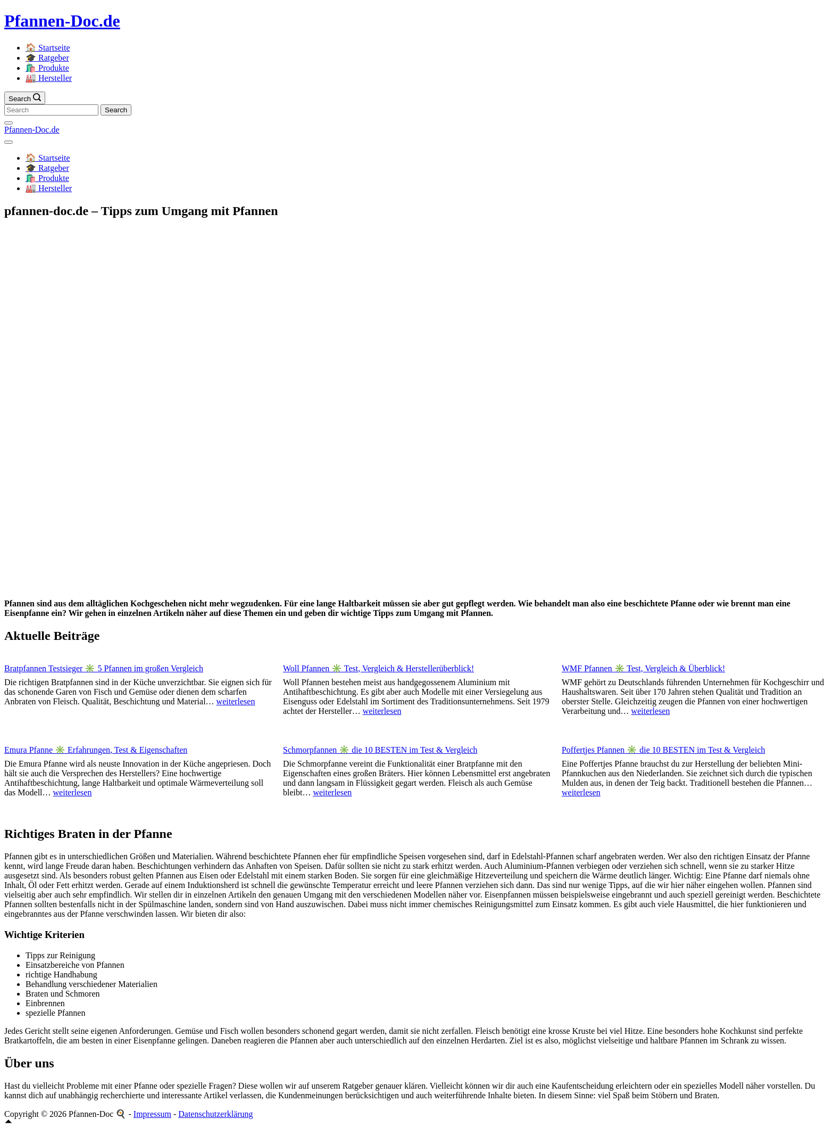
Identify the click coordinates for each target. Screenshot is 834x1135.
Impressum (152, 1113)
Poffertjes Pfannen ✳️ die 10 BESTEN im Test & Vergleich (663, 749)
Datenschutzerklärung (215, 1113)
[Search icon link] (24, 98)
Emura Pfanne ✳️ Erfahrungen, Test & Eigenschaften (95, 749)
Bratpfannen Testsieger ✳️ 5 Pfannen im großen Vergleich (103, 668)
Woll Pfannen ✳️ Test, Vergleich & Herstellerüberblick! (378, 668)
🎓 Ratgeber (47, 57)
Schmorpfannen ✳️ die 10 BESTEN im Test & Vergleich (380, 749)
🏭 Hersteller (49, 78)
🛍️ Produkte (47, 67)
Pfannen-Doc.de (62, 20)
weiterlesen (235, 701)
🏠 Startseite (48, 47)
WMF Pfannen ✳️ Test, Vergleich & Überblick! (643, 668)
